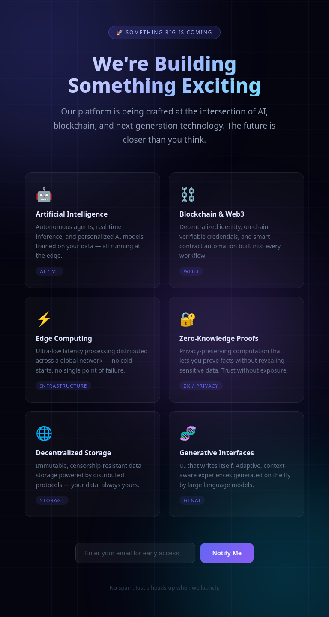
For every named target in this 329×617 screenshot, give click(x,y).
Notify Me (227, 553)
